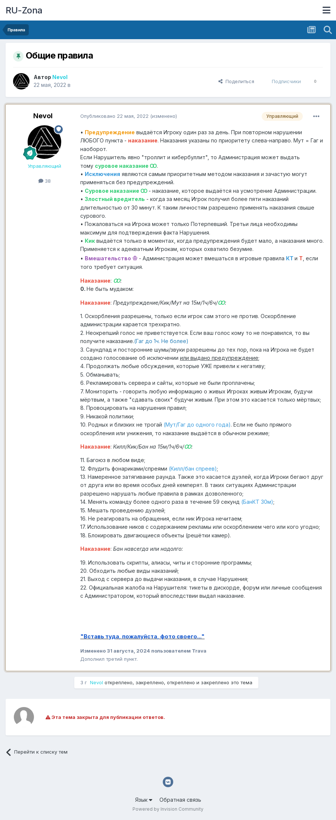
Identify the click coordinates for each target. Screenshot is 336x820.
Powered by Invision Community (168, 809)
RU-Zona (24, 10)
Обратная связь (180, 800)
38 (44, 181)
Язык (143, 800)
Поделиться (236, 81)
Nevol (43, 116)
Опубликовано (114, 116)
